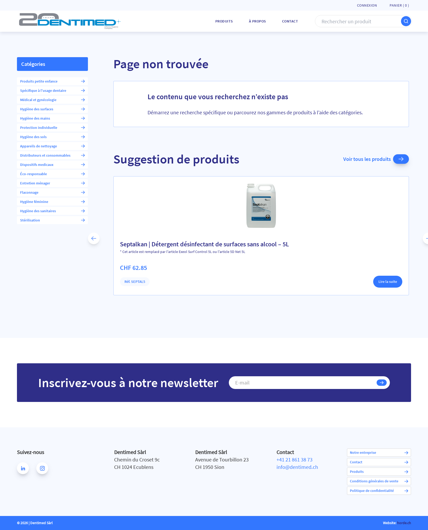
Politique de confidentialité (379, 490)
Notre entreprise (379, 452)
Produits (224, 21)
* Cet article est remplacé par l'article (149, 251)
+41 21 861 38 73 (295, 459)
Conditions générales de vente (379, 481)
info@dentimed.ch (297, 467)
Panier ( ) (399, 5)
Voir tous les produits (376, 159)
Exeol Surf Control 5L (195, 251)
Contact (290, 21)
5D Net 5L (237, 251)
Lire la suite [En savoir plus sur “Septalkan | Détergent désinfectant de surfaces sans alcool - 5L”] (387, 281)
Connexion (367, 5)
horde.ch (404, 522)
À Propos (257, 21)
